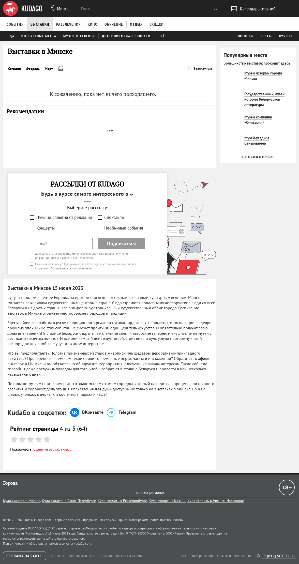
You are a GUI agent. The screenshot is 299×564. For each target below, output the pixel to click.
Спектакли (114, 217)
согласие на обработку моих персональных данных (75, 253)
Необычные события (123, 228)
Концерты (45, 228)
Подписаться (121, 243)
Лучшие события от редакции (64, 217)
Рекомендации (25, 111)
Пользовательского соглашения (71, 268)
